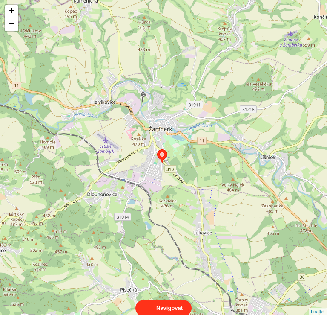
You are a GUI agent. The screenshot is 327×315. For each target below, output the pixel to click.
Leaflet (318, 303)
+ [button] (11, 11)
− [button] (11, 24)
